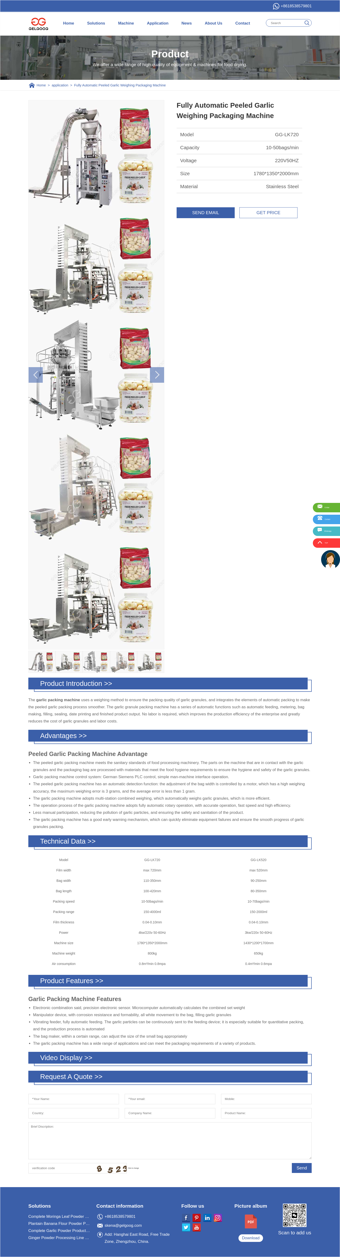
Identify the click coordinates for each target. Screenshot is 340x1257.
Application (157, 23)
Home (68, 23)
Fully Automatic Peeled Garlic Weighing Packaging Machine (120, 85)
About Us (213, 23)
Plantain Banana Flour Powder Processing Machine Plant (59, 1223)
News (186, 23)
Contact (242, 23)
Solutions (96, 23)
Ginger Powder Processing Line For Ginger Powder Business (59, 1238)
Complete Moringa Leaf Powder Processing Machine (59, 1216)
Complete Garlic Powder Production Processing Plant (59, 1230)
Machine (126, 23)
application (60, 85)
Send (302, 1167)
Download (251, 1238)
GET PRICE (268, 212)
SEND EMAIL (205, 212)
